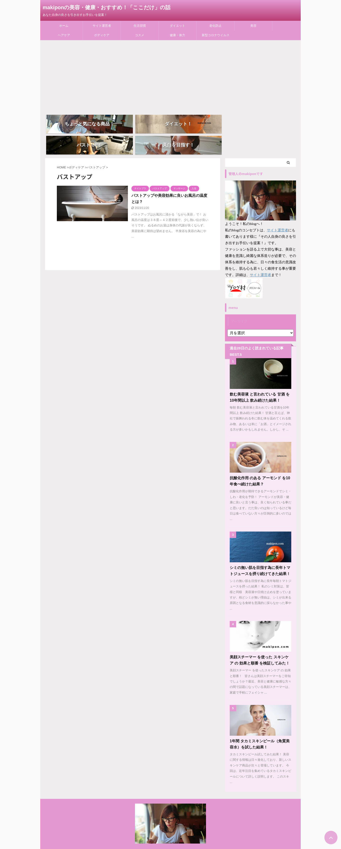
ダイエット (177, 25)
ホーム (63, 25)
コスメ (139, 35)
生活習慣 (140, 25)
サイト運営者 (102, 25)
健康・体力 (177, 35)
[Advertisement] (170, 76)
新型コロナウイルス (215, 35)
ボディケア (101, 35)
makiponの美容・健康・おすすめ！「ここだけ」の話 (106, 7)
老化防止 (215, 25)
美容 (253, 25)
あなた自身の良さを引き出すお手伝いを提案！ (170, 841)
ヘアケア (64, 35)
